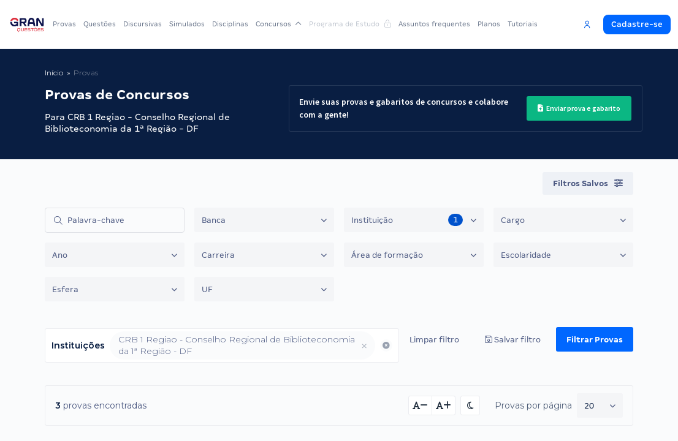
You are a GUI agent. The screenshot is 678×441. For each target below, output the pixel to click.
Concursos (279, 24)
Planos (489, 24)
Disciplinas (230, 24)
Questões (99, 24)
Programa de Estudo (350, 24)
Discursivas (142, 24)
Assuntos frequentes (434, 24)
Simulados (187, 24)
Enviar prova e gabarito (579, 108)
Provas (64, 24)
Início (54, 72)
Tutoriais (523, 24)
